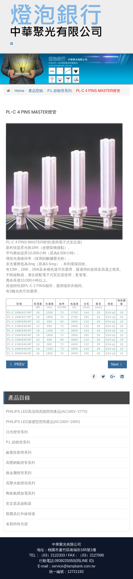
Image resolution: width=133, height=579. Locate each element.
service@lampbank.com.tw (73, 566)
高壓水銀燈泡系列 (20, 483)
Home (19, 91)
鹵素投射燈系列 (18, 452)
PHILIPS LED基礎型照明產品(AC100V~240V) (43, 422)
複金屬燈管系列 (18, 473)
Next (117, 364)
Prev (16, 364)
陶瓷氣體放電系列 (20, 493)
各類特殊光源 (17, 524)
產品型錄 (35, 91)
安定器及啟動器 (18, 503)
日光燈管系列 (17, 432)
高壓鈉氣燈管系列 (20, 463)
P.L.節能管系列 (59, 91)
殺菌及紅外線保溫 (20, 514)
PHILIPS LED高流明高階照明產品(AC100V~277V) (46, 411)
